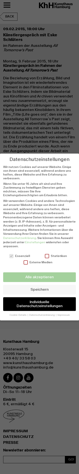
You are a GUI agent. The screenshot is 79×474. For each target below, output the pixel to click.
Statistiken (56, 256)
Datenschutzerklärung (19, 238)
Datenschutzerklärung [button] (42, 315)
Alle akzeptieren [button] (39, 277)
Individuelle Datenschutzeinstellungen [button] (40, 304)
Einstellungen (35, 242)
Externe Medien (38, 262)
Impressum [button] (64, 315)
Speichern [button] (40, 289)
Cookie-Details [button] (18, 315)
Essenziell (19, 256)
